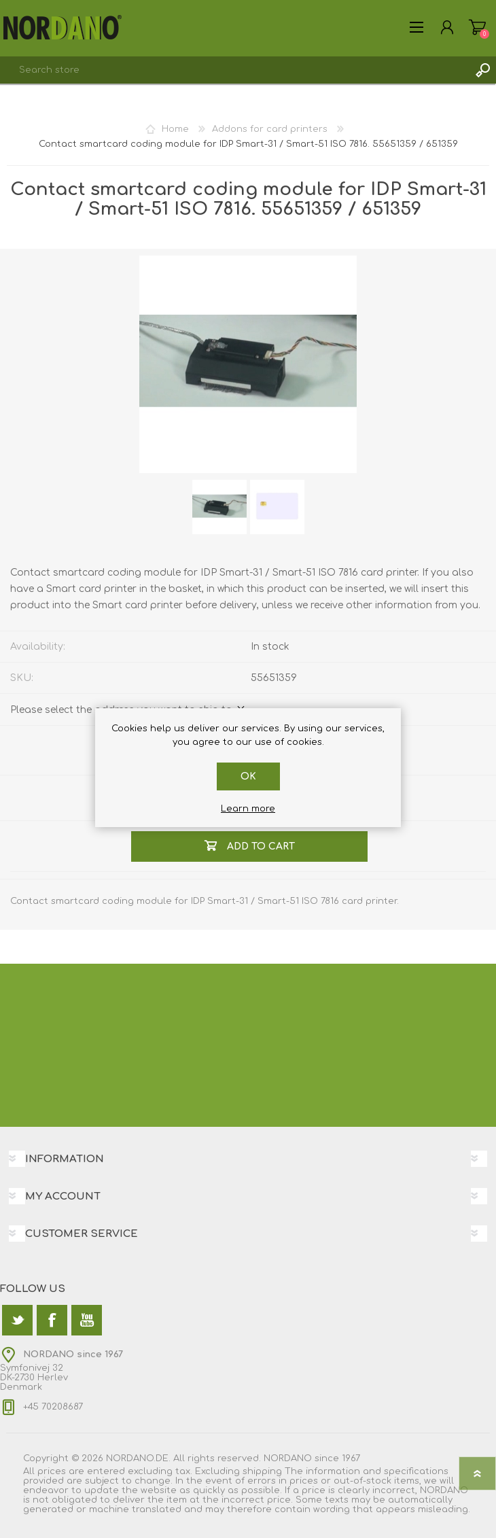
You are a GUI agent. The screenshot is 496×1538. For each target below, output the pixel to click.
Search (482, 70)
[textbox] (234, 70)
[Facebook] (52, 1320)
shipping (262, 1471)
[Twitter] (17, 1320)
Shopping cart (477, 27)
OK (248, 776)
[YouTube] (86, 1320)
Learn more (248, 809)
